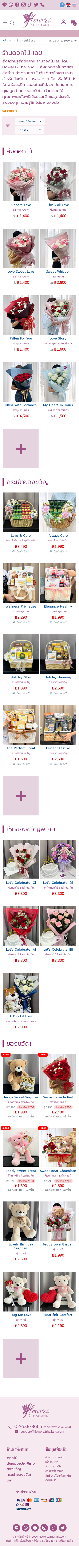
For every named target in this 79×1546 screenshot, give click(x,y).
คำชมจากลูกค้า (54, 1457)
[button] (12, 23)
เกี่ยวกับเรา (51, 1462)
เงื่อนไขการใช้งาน (31, 1540)
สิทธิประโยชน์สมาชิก (58, 1475)
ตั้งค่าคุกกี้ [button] (12, 1540)
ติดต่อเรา (50, 1480)
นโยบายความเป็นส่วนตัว (58, 1540)
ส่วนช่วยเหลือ (53, 1466)
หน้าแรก (7, 40)
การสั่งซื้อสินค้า (54, 1471)
